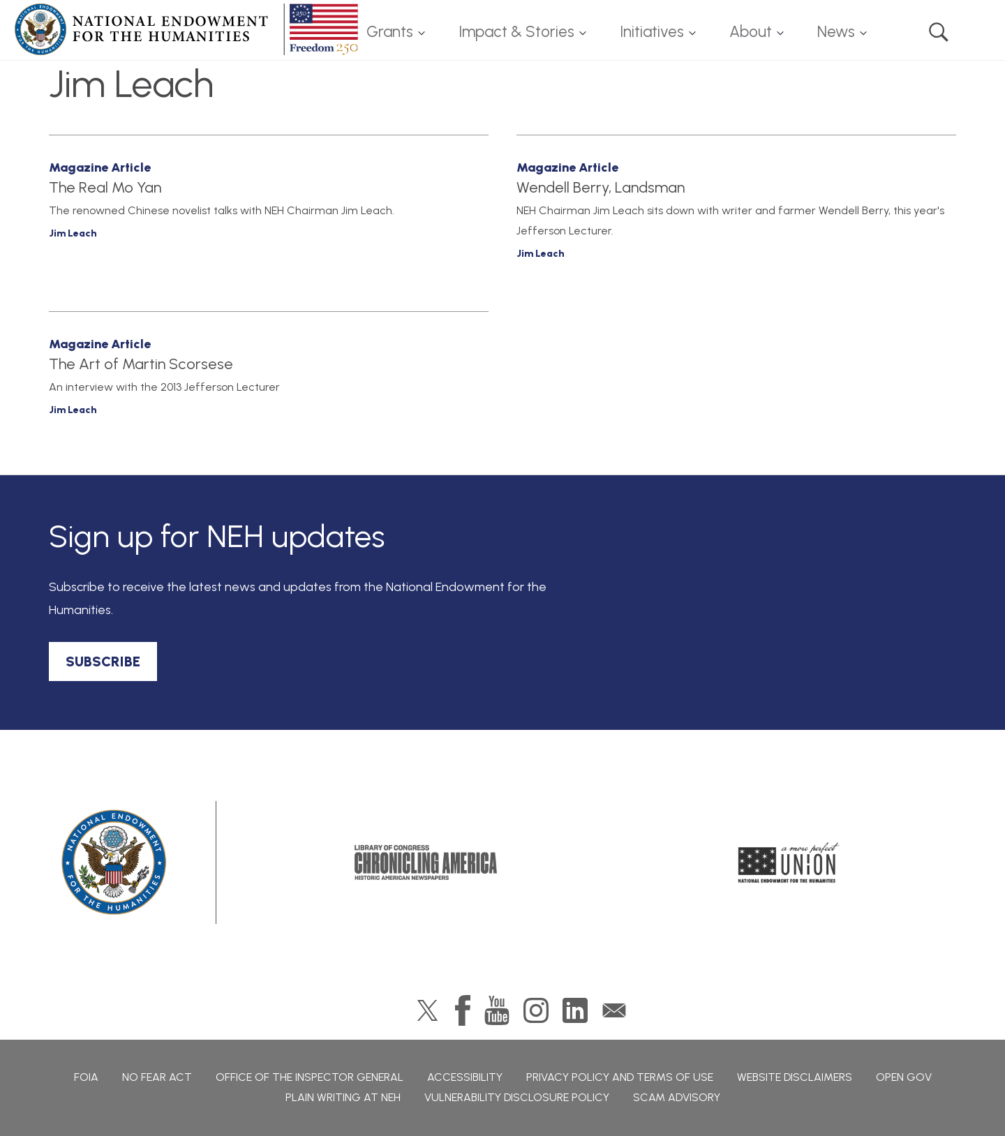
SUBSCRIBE (103, 661)
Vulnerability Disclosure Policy (516, 1097)
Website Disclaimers (794, 1077)
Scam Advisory (676, 1097)
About (750, 31)
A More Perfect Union (789, 862)
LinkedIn (575, 1010)
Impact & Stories (516, 31)
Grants (389, 31)
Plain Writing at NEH (343, 1097)
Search (938, 32)
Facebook (462, 1010)
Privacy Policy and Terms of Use (619, 1077)
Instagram (536, 1010)
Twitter (427, 1010)
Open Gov (904, 1077)
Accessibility (464, 1077)
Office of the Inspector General (309, 1077)
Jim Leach (73, 233)
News (836, 31)
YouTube (496, 1010)
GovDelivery (614, 1010)
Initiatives (652, 31)
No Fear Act (157, 1077)
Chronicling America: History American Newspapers (426, 862)
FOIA (86, 1077)
